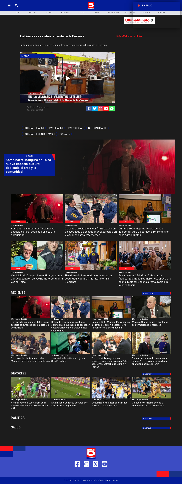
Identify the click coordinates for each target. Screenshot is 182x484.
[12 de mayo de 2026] (37, 272)
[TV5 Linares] (56, 128)
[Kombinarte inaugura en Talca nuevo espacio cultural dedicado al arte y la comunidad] (37, 232)
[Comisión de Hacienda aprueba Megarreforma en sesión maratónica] (30, 362)
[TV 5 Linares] (16, 9)
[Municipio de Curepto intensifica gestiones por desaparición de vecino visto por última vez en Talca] (37, 279)
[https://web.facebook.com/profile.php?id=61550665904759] (77, 473)
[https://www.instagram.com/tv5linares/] (100, 108)
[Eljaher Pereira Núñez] (46, 107)
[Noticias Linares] (34, 128)
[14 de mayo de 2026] (37, 225)
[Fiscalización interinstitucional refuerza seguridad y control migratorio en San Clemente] (91, 279)
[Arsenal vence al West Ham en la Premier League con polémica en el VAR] (30, 406)
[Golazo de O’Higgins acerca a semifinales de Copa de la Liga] (151, 406)
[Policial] (81, 13)
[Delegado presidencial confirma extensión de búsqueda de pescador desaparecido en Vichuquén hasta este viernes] (91, 232)
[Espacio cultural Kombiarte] (30, 317)
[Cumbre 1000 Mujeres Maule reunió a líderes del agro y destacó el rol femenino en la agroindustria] (145, 232)
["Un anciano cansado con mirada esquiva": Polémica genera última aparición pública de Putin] (151, 362)
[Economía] (65, 13)
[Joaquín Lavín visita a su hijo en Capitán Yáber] (70, 362)
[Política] (49, 13)
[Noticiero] (33, 13)
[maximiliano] (70, 398)
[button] (34, 128)
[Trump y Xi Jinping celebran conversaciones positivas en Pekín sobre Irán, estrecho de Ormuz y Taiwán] (111, 362)
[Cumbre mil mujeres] (111, 317)
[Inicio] (17, 13)
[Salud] (97, 13)
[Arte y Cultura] (129, 13)
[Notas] (38, 56)
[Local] (18, 222)
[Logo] (91, 9)
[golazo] (151, 398)
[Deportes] (36, 293)
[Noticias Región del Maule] (39, 134)
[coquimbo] (111, 398)
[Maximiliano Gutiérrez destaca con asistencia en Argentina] (70, 406)
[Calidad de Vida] (113, 13)
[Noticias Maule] (97, 128)
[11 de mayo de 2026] (30, 400)
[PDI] (70, 317)
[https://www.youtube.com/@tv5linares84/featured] (106, 108)
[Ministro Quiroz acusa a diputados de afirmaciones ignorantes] (151, 317)
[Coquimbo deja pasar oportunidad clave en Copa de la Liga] (111, 406)
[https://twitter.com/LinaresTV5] (95, 473)
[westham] (30, 398)
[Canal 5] (65, 134)
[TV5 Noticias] (75, 128)
